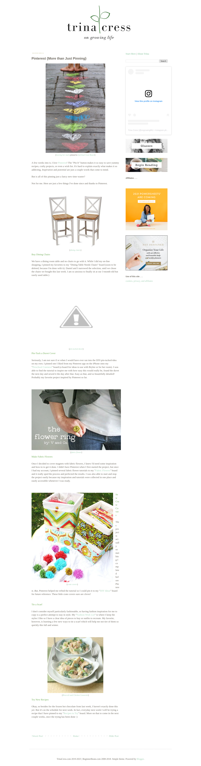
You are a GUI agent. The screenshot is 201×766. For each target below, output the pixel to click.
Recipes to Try (71, 713)
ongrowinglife (147, 130)
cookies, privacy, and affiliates (139, 281)
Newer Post (37, 736)
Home (76, 736)
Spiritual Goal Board (86, 155)
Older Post (114, 736)
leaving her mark (63, 155)
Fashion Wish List (86, 614)
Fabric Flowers (102, 470)
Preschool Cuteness (42, 367)
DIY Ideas (105, 590)
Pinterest (62, 162)
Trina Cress (133, 130)
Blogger (140, 759)
